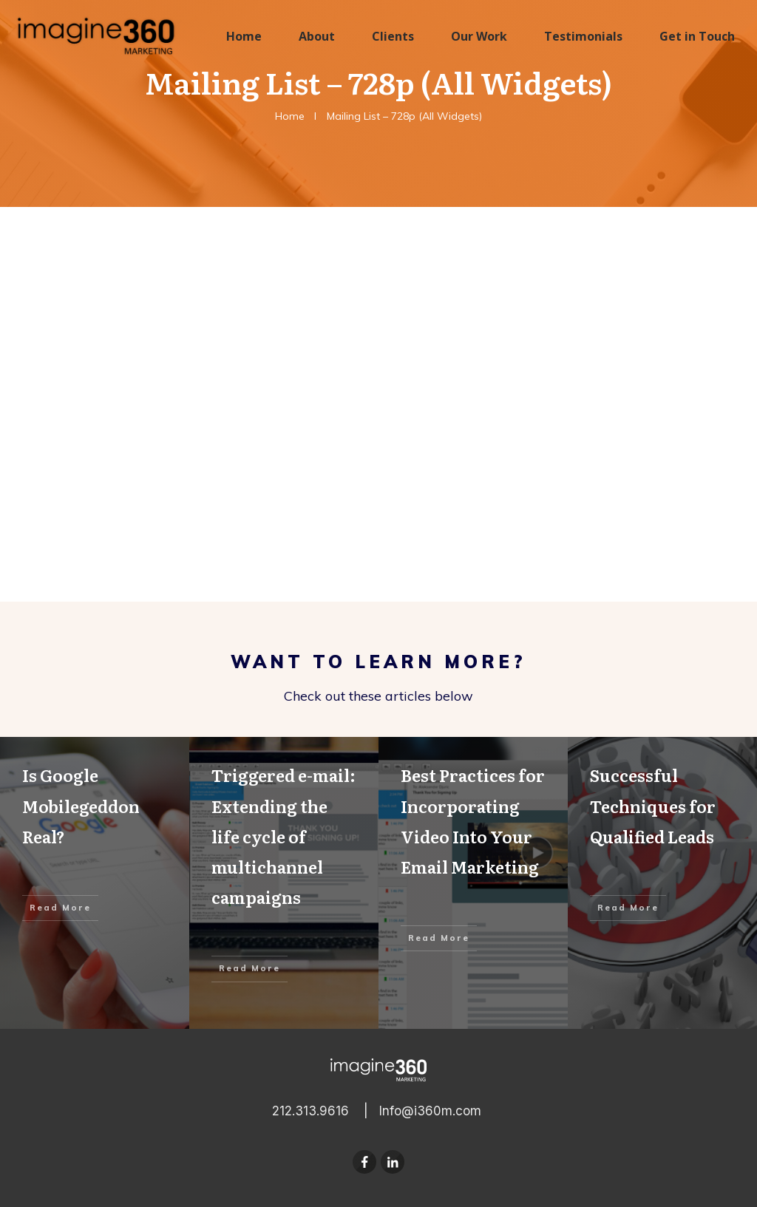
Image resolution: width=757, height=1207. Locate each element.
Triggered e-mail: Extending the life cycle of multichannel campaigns (283, 883)
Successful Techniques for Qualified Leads (662, 883)
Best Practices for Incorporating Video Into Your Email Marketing (473, 883)
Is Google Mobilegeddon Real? (94, 883)
